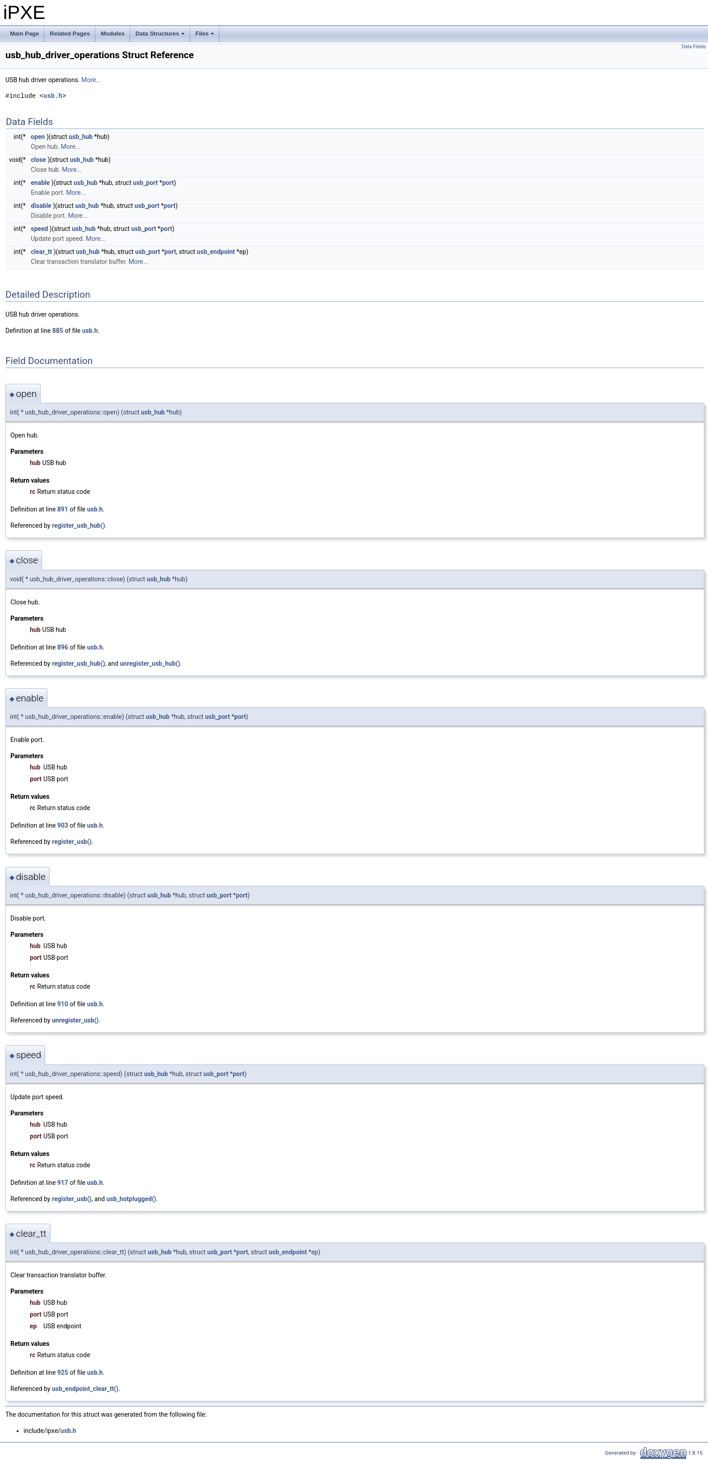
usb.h (52, 96)
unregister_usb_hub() (150, 663)
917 (62, 1182)
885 (57, 330)
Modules (113, 33)
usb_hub (81, 136)
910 (62, 1004)
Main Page (24, 33)
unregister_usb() (75, 1020)
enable (40, 182)
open (38, 136)
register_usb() (72, 841)
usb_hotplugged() (131, 1198)
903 (62, 825)
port (168, 182)
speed (39, 228)
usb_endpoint (216, 251)
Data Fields (694, 47)
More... (91, 79)
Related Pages (70, 33)
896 (62, 647)
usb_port (145, 182)
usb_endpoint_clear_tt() (85, 1388)
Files (206, 36)
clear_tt (41, 251)
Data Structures (160, 36)
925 (62, 1372)
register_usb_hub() (78, 525)
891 (62, 509)
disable (41, 205)
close (38, 159)
